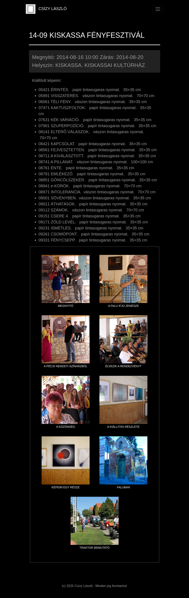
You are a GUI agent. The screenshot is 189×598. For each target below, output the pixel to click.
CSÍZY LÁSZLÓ (46, 9)
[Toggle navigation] (157, 9)
